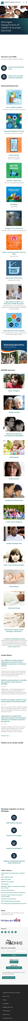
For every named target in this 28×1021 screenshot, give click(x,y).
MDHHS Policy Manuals (7, 881)
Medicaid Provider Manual (8, 898)
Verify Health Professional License (10, 901)
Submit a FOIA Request (7, 890)
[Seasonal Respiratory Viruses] (14, 122)
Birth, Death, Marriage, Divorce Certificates (13, 892)
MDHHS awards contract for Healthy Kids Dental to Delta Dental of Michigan (14, 682)
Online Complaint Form (14, 646)
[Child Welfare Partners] (14, 819)
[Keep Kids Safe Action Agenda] (14, 322)
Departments (6, 1014)
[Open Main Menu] (26, 2)
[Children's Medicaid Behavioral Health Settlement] (14, 858)
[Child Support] (14, 449)
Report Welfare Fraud (7, 877)
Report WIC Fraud (6, 879)
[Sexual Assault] (14, 146)
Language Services (7, 1018)
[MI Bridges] (14, 196)
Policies (4, 1000)
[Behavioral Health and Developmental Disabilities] (14, 427)
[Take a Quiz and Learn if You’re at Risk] (14, 245)
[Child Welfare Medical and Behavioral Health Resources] (14, 294)
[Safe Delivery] (14, 579)
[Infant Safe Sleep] (14, 600)
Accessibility (6, 1003)
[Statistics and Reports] (14, 844)
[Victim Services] (14, 471)
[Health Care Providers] (14, 832)
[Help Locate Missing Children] (14, 557)
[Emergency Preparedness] (14, 492)
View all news (6, 735)
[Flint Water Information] (14, 269)
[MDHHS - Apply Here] (14, 172)
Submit (14, 955)
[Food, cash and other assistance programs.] (14, 77)
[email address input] (14, 951)
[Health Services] (14, 404)
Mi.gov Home (6, 996)
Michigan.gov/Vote (8, 977)
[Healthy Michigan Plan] (14, 535)
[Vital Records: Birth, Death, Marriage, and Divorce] (14, 622)
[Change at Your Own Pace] (14, 220)
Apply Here (14, 962)
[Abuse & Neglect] (14, 383)
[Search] (23, 2)
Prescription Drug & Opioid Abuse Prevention (14, 903)
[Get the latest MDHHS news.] (14, 68)
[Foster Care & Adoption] (14, 514)
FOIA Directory (6, 1010)
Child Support (5, 884)
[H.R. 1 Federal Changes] (14, 99)
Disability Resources (8, 1007)
